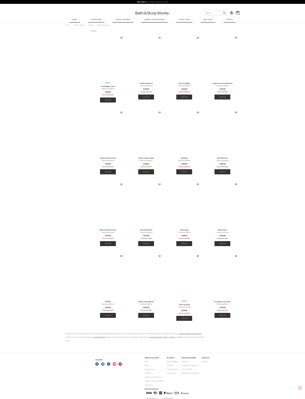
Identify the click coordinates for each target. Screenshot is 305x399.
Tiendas (204, 361)
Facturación (149, 385)
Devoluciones (149, 369)
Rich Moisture (222, 158)
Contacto (148, 373)
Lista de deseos (172, 369)
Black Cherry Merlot (146, 301)
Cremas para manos (103, 25)
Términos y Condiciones (153, 377)
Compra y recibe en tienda (154, 381)
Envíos (147, 365)
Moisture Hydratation (107, 230)
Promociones (96, 19)
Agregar (107, 100)
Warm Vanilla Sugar (146, 158)
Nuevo (74, 19)
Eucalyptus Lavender (222, 301)
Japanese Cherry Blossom (222, 83)
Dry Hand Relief (146, 230)
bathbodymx (67, 25)
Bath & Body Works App (190, 373)
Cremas (90, 25)
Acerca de (185, 361)
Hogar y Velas (184, 19)
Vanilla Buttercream (108, 158)
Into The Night (184, 83)
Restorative (222, 230)
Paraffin (108, 301)
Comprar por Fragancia (190, 365)
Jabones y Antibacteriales (154, 19)
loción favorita (99, 337)
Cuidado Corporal (122, 19)
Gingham (184, 158)
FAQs (146, 361)
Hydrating (184, 230)
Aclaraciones (171, 373)
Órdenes (170, 365)
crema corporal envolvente (190, 333)
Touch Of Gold (184, 304)
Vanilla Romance (146, 83)
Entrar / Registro (172, 361)
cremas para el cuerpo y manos (162, 337)
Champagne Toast (108, 86)
